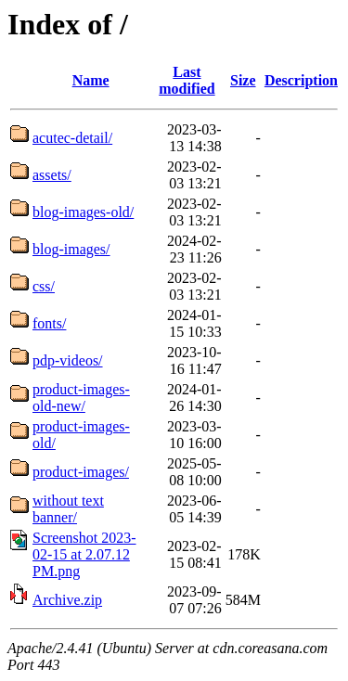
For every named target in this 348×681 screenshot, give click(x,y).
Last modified (186, 80)
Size (243, 80)
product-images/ (80, 472)
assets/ (51, 175)
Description (301, 80)
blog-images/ (71, 249)
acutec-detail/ (72, 138)
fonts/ (49, 323)
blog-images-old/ (83, 212)
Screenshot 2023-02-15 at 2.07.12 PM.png (84, 554)
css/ (43, 286)
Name (91, 80)
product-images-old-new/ (81, 397)
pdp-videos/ (67, 360)
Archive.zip (67, 600)
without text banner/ (68, 509)
